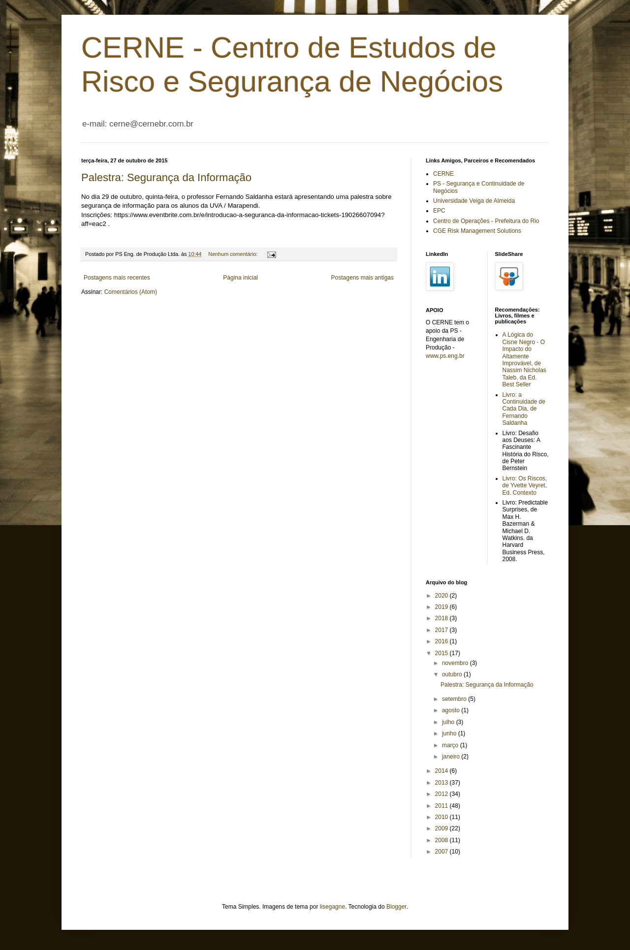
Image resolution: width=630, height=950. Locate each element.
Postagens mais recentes (117, 277)
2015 (442, 653)
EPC (439, 210)
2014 (442, 770)
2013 (442, 782)
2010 (442, 817)
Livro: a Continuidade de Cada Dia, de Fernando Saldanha (524, 409)
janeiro (451, 756)
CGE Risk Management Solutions (477, 230)
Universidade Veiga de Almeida (474, 200)
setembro (455, 699)
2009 (442, 828)
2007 (442, 851)
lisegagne (332, 906)
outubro (453, 674)
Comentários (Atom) (130, 291)
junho (450, 733)
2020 (442, 595)
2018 (442, 618)
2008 (442, 840)
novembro (456, 663)
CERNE (443, 173)
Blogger (396, 906)
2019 (442, 606)
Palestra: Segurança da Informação (166, 177)
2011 (442, 805)
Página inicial (240, 277)
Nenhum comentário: (233, 254)
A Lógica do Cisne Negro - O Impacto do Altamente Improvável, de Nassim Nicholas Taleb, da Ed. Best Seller (524, 359)
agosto (451, 710)
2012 (442, 794)
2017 (442, 630)
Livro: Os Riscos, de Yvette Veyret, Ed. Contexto (525, 485)
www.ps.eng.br (445, 355)
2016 (442, 641)
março (451, 745)
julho (449, 722)
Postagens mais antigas (362, 277)
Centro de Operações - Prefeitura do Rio (486, 221)
